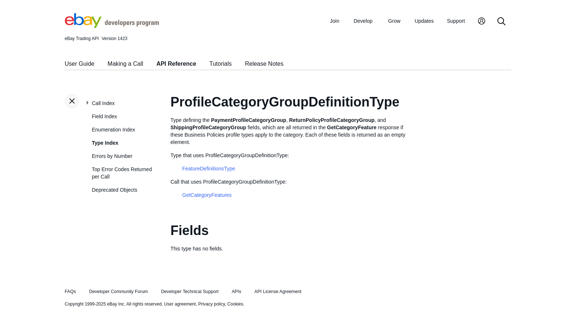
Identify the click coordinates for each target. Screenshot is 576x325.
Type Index (105, 143)
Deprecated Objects (114, 190)
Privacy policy (211, 304)
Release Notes (264, 64)
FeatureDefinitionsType (208, 168)
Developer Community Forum (118, 291)
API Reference (176, 64)
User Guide (79, 64)
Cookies (235, 304)
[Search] (501, 21)
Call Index (103, 103)
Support (456, 21)
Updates (424, 21)
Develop (363, 21)
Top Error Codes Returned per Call (122, 173)
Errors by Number (112, 156)
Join (334, 21)
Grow (394, 21)
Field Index (104, 116)
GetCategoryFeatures (207, 195)
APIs (236, 291)
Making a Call (125, 64)
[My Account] (482, 21)
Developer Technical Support (189, 291)
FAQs (70, 291)
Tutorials (220, 64)
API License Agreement (277, 291)
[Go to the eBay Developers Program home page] (112, 26)
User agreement (180, 304)
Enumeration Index (113, 130)
